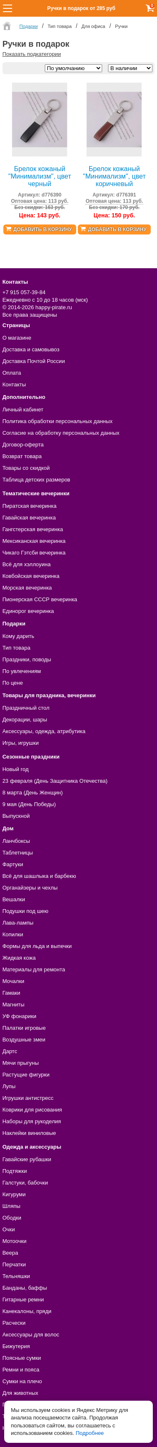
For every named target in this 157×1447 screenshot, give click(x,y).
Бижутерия (16, 1346)
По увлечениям (22, 671)
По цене (13, 683)
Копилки (13, 934)
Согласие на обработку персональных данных (61, 433)
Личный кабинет (23, 409)
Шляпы (12, 1206)
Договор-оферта (23, 444)
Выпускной (16, 816)
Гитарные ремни (23, 1299)
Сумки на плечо (22, 1381)
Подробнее (90, 1433)
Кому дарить (18, 636)
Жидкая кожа (19, 958)
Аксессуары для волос (31, 1334)
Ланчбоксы (16, 841)
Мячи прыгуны (21, 1063)
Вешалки (14, 899)
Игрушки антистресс (28, 1098)
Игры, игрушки (21, 743)
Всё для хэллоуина (27, 564)
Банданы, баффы (25, 1288)
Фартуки (13, 864)
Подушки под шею (26, 911)
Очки (9, 1229)
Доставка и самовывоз (31, 349)
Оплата (12, 373)
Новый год (16, 769)
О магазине (17, 338)
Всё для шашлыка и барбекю (39, 876)
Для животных (21, 1393)
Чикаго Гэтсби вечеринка (34, 553)
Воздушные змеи (24, 1039)
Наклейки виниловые (29, 1133)
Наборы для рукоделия (32, 1121)
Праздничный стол (26, 708)
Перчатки (14, 1264)
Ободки (12, 1218)
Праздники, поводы (27, 659)
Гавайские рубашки (27, 1159)
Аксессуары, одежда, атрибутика (44, 731)
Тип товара (17, 648)
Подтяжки (15, 1171)
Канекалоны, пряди (27, 1311)
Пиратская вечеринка (30, 506)
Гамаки (12, 993)
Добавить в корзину (42, 229)
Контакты (14, 384)
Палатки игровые (24, 1028)
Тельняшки (16, 1276)
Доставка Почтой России (34, 361)
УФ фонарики (19, 1016)
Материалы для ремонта (34, 969)
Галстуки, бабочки (25, 1183)
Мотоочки (15, 1241)
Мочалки (13, 981)
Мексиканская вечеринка (34, 541)
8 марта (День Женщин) (33, 792)
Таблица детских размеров (36, 479)
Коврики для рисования (32, 1110)
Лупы (9, 1086)
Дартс (10, 1051)
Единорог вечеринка (28, 611)
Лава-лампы (18, 923)
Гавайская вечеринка (29, 517)
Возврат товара (22, 456)
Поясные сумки (22, 1358)
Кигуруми (14, 1194)
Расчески (14, 1323)
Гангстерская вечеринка (33, 529)
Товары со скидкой (26, 468)
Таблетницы (18, 853)
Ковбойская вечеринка (31, 576)
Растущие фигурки (26, 1074)
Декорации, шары (25, 719)
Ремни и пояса (21, 1369)
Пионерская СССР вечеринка (40, 599)
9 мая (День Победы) (29, 804)
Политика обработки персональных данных (58, 421)
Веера (10, 1253)
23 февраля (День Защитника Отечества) (55, 781)
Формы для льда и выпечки (37, 946)
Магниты (14, 1004)
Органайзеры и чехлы (30, 888)
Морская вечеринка (27, 588)
